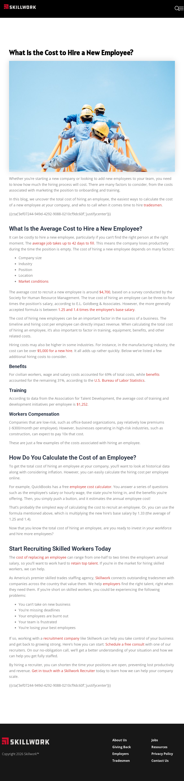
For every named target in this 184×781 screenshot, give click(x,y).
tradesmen (153, 205)
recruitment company (61, 638)
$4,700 (104, 292)
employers (111, 583)
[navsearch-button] (177, 9)
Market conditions (34, 281)
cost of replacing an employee (41, 557)
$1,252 (82, 404)
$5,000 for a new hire (54, 350)
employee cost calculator (90, 486)
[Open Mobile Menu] (181, 7)
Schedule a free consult (124, 644)
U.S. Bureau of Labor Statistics (119, 380)
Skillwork (102, 577)
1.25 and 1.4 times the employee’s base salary (96, 309)
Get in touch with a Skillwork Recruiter (63, 670)
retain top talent (84, 563)
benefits (153, 374)
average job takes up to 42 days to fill (63, 243)
